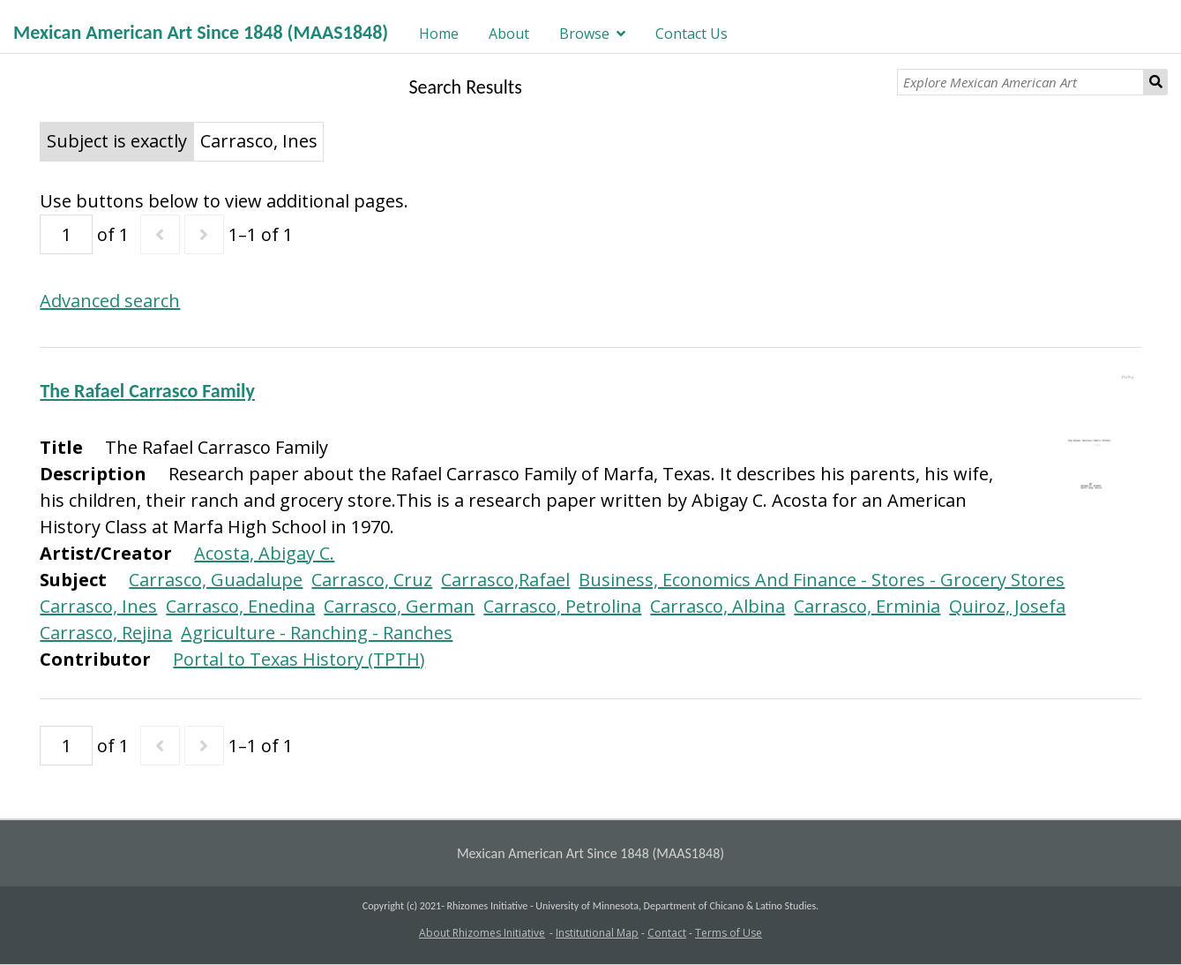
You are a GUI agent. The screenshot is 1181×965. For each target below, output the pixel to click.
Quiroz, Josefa (1007, 606)
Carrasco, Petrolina (562, 606)
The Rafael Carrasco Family (147, 391)
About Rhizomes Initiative (482, 932)
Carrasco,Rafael (505, 580)
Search (1156, 82)
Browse (584, 33)
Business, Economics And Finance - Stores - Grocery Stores (822, 580)
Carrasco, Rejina (106, 633)
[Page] (66, 234)
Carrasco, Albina (717, 606)
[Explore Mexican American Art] (1020, 82)
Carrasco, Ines (98, 606)
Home (439, 33)
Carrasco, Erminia (867, 606)
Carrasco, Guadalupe (216, 580)
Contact (666, 932)
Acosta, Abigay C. (264, 553)
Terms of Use (728, 932)
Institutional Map (597, 932)
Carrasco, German (399, 606)
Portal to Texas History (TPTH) (299, 659)
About (509, 33)
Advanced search (110, 301)
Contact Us (691, 33)
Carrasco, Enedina (240, 606)
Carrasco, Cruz (371, 580)
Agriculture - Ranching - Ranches (316, 633)
